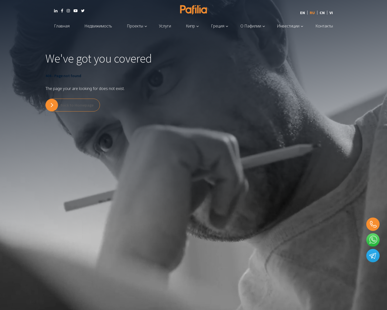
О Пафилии (250, 26)
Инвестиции (288, 26)
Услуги (165, 26)
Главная (62, 26)
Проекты (135, 26)
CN (322, 12)
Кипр (190, 26)
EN (302, 12)
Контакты (324, 26)
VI (331, 12)
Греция (217, 26)
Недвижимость (98, 26)
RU (312, 12)
